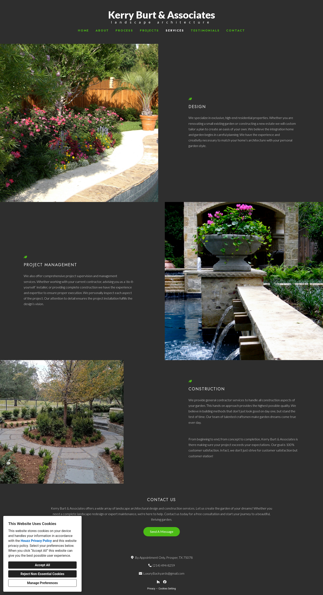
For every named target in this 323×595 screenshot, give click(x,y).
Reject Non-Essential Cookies (42, 574)
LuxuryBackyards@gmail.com (163, 573)
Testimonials (205, 30)
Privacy (151, 588)
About (102, 30)
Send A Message (161, 531)
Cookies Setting (167, 588)
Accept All (42, 565)
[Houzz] (158, 581)
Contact (235, 30)
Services (175, 30)
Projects (149, 30)
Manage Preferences (42, 583)
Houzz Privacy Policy (36, 541)
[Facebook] (164, 581)
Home (83, 30)
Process (124, 30)
